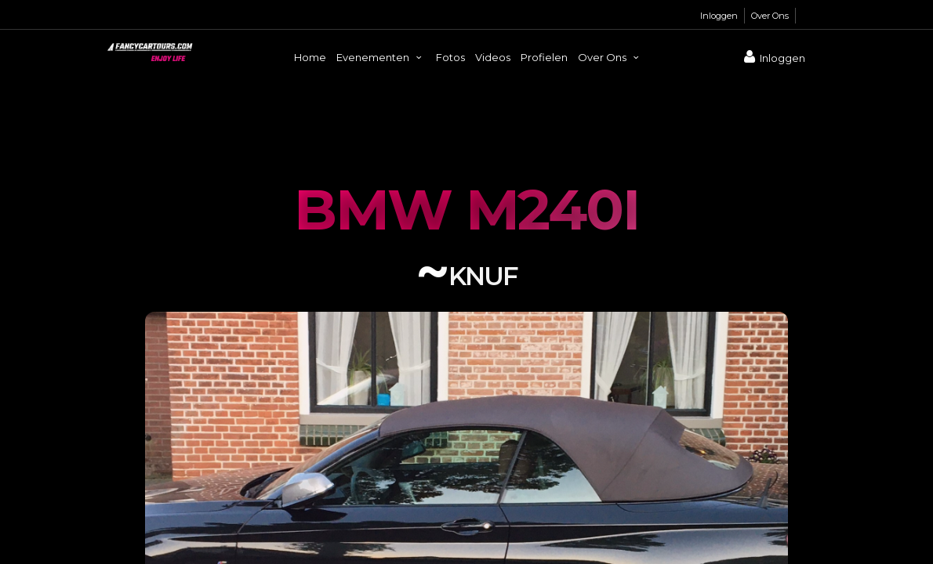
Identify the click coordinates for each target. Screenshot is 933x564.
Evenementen (381, 57)
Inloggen (719, 15)
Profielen (544, 57)
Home (310, 57)
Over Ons (770, 15)
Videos (492, 57)
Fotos (450, 57)
